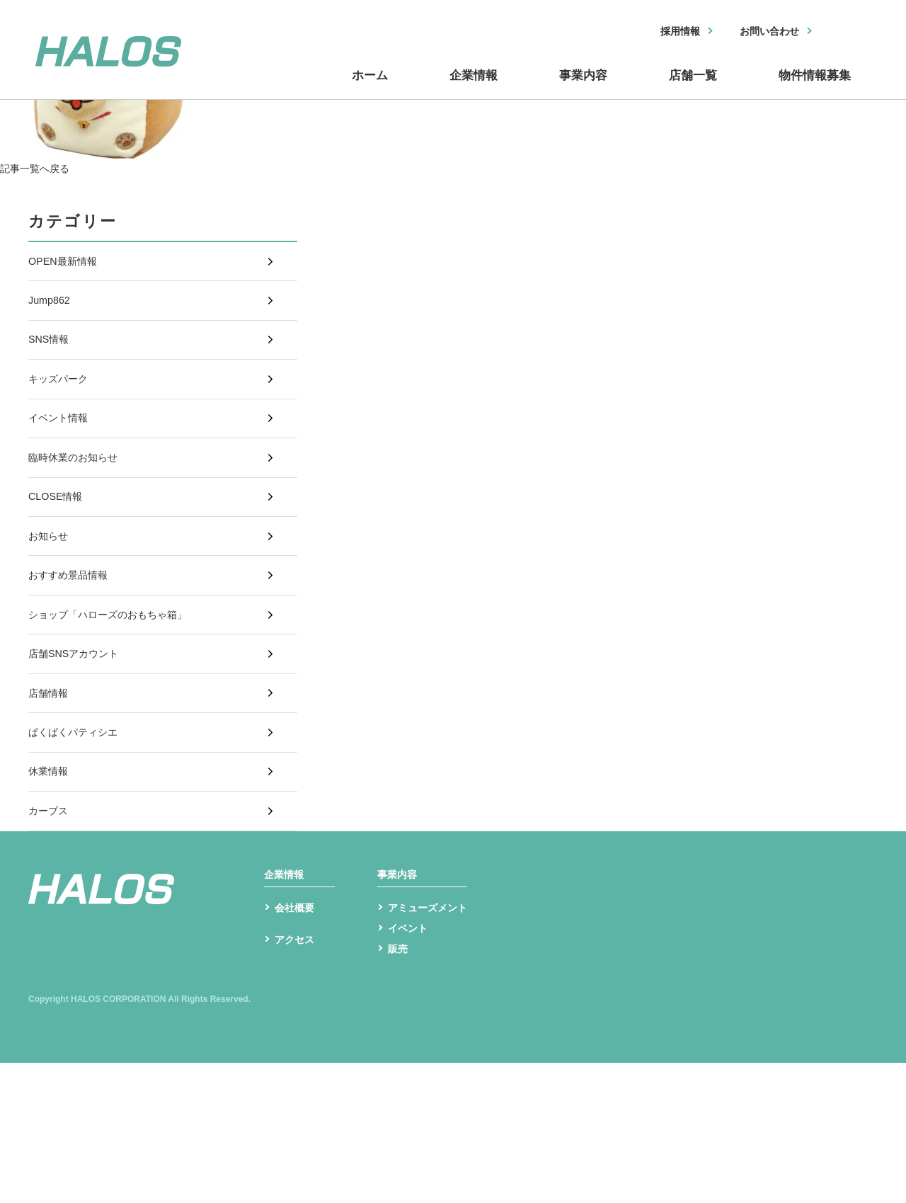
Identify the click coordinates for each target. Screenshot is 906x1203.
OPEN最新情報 (66, 265)
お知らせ (51, 595)
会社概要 (297, 1043)
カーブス (51, 925)
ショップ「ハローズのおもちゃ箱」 (119, 689)
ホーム (382, 87)
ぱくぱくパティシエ (79, 831)
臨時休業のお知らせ (79, 501)
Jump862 (51, 312)
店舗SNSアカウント (79, 737)
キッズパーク (62, 407)
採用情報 (663, 32)
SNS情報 (51, 359)
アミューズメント (433, 1043)
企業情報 (481, 87)
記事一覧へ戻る (39, 168)
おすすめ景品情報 (73, 643)
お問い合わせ (762, 32)
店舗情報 (51, 783)
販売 (399, 1088)
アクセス (297, 1084)
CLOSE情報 (58, 548)
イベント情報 (62, 453)
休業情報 (51, 878)
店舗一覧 (693, 87)
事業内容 (587, 87)
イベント (410, 1066)
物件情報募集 (814, 87)
